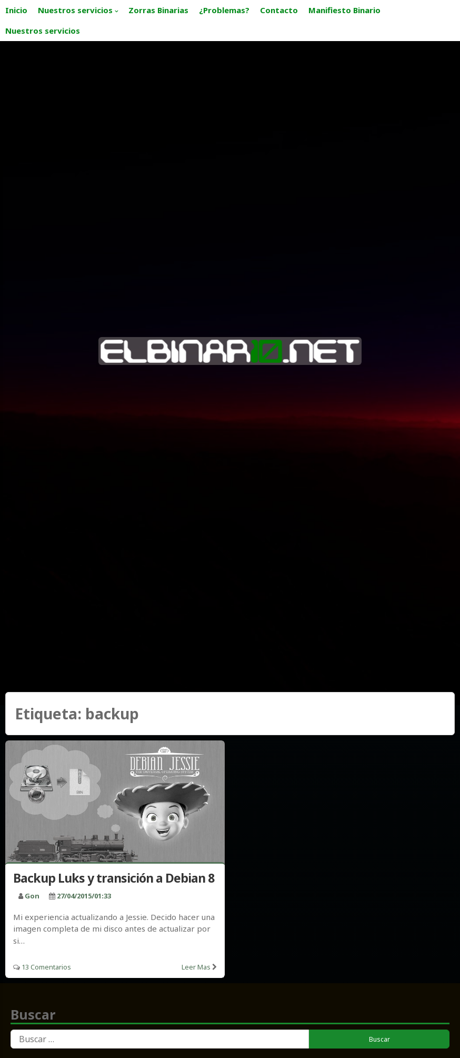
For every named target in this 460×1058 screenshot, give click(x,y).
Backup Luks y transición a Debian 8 (113, 877)
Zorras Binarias (158, 10)
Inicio (16, 10)
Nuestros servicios (75, 10)
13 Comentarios (46, 967)
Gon (32, 896)
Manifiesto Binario (344, 10)
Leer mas (196, 967)
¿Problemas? (224, 10)
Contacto (279, 10)
